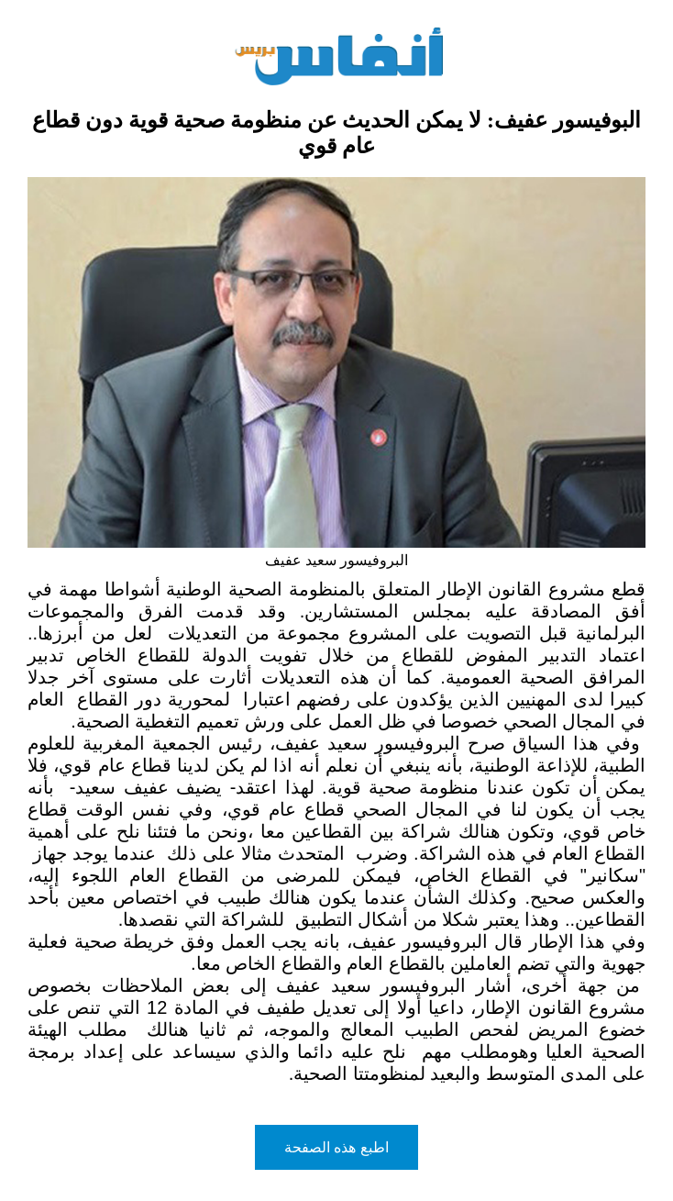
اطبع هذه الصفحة (336, 1147)
